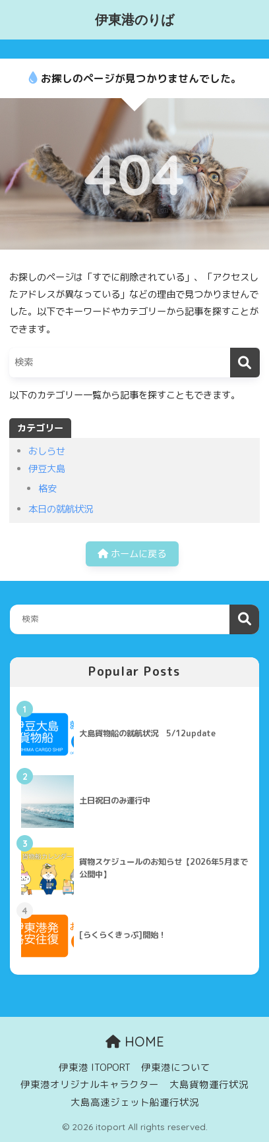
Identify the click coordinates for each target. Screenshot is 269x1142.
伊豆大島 (46, 469)
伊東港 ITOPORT (95, 1067)
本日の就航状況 (60, 509)
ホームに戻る (132, 553)
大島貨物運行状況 (209, 1084)
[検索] (245, 362)
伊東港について (175, 1067)
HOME (134, 1041)
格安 (47, 488)
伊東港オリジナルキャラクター (89, 1084)
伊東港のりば (134, 19)
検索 (244, 619)
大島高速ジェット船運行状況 (135, 1102)
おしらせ (46, 451)
